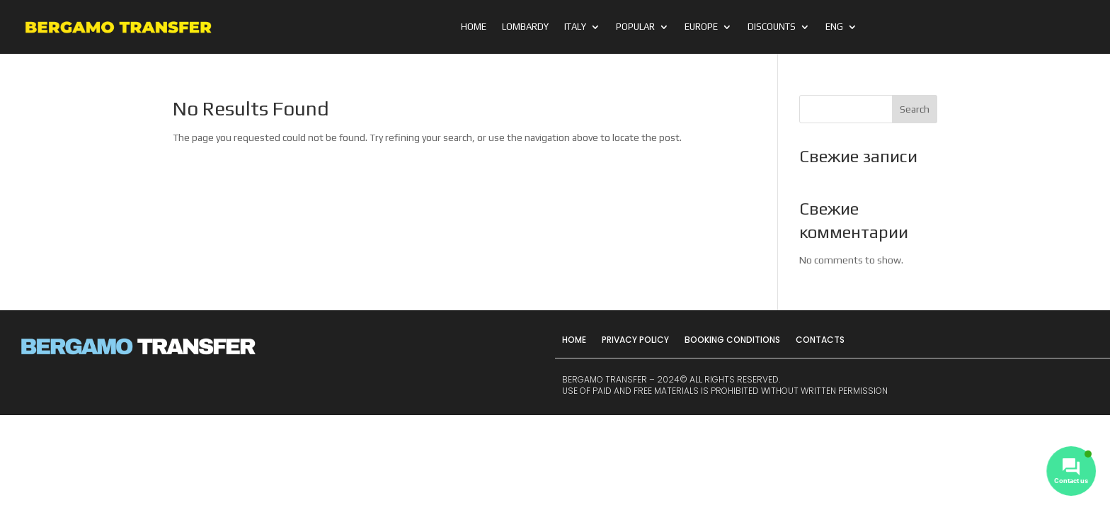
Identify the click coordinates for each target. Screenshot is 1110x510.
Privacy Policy (635, 339)
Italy (575, 26)
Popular (635, 26)
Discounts (772, 26)
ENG (834, 26)
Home (473, 26)
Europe (701, 26)
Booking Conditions (732, 339)
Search (914, 109)
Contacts (820, 339)
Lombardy (525, 26)
